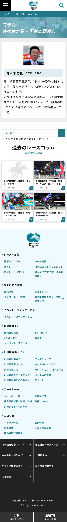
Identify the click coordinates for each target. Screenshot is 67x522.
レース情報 (40, 261)
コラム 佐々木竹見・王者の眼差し (49, 273)
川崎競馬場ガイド (13, 359)
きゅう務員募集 (43, 427)
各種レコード (42, 401)
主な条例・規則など (12, 455)
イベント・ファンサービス (18, 316)
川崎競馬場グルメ (13, 364)
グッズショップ (43, 359)
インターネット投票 (14, 297)
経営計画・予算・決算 (47, 444)
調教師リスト (42, 396)
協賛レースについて (14, 271)
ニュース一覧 (11, 422)
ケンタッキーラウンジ (15, 343)
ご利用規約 (41, 455)
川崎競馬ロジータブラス (17, 374)
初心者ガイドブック (45, 364)
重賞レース (10, 266)
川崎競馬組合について (13, 444)
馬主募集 (8, 427)
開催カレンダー (12, 261)
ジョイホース (42, 291)
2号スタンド (10, 337)
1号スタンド (41, 332)
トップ (5, 13)
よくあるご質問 (43, 374)
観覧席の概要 (11, 332)
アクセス (39, 380)
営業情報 (39, 422)
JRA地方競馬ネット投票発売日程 (47, 298)
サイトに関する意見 (12, 466)
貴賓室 (38, 337)
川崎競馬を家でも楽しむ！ (49, 266)
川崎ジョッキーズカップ (17, 406)
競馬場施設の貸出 (13, 433)
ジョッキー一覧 (12, 396)
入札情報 (6, 476)
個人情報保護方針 (44, 466)
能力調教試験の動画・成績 (18, 401)
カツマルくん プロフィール (49, 369)
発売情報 (8, 291)
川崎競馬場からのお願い (17, 380)
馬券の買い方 (11, 369)
